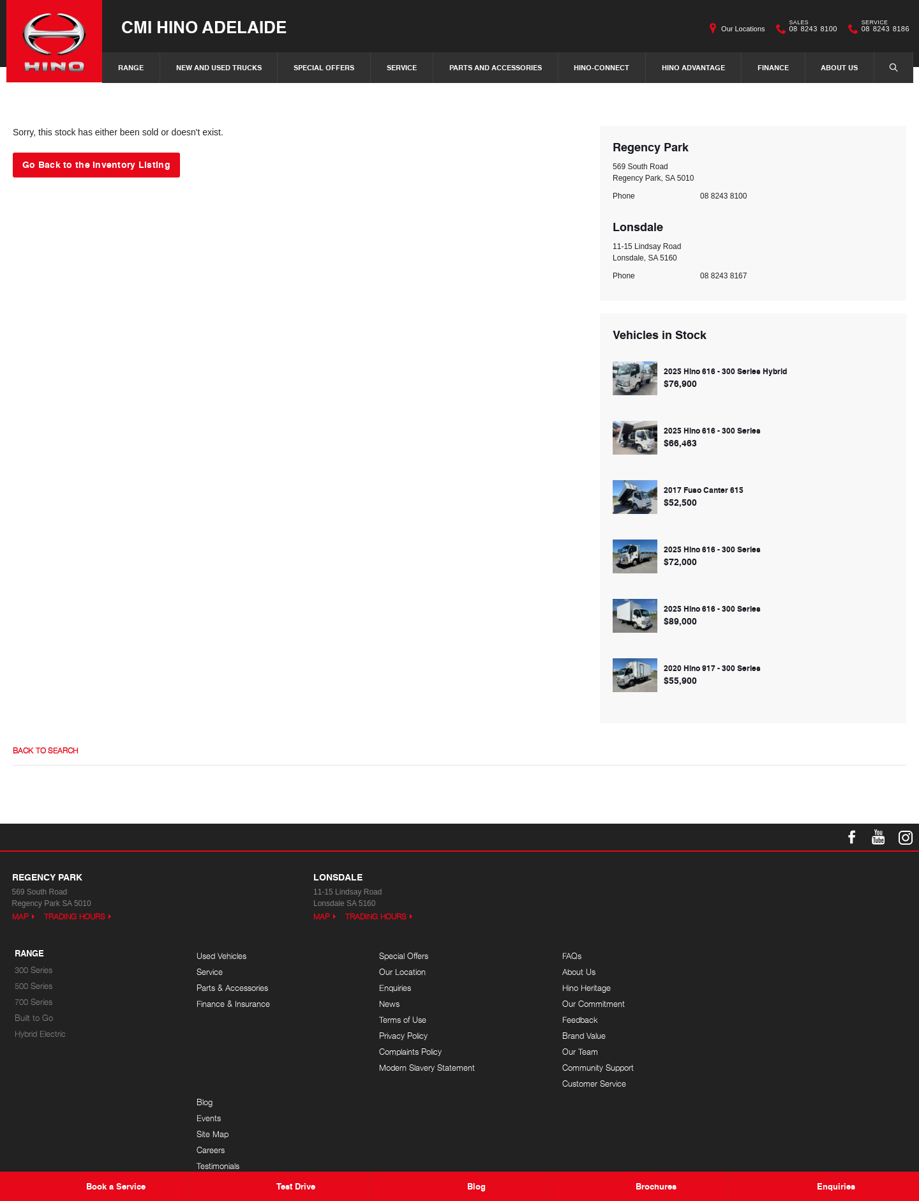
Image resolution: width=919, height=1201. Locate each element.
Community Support (595, 1068)
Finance (773, 67)
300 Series (33, 970)
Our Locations (743, 29)
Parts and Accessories (495, 67)
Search (887, 67)
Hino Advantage (693, 67)
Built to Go (34, 1018)
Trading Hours (74, 916)
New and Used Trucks (219, 67)
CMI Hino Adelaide (204, 26)
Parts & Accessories (232, 988)
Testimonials (763, 1020)
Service (402, 67)
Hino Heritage (584, 988)
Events (754, 972)
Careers (756, 1004)
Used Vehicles (221, 956)
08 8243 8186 (882, 28)
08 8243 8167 (723, 275)
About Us (839, 67)
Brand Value (581, 1036)
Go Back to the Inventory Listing (96, 164)
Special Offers (324, 67)
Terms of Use (402, 1020)
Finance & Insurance (233, 1004)
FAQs (569, 956)
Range (131, 67)
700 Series (33, 1002)
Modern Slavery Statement (426, 1068)
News (388, 1004)
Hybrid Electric (40, 1034)
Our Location (401, 972)
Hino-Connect (601, 67)
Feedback (577, 1020)
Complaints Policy (409, 1052)
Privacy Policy (402, 1036)
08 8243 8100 (810, 28)
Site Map (757, 988)
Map (20, 916)
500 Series (33, 986)
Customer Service (592, 1084)
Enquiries (394, 988)
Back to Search (45, 751)
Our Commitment (591, 1004)
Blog (750, 956)
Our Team (577, 1052)
